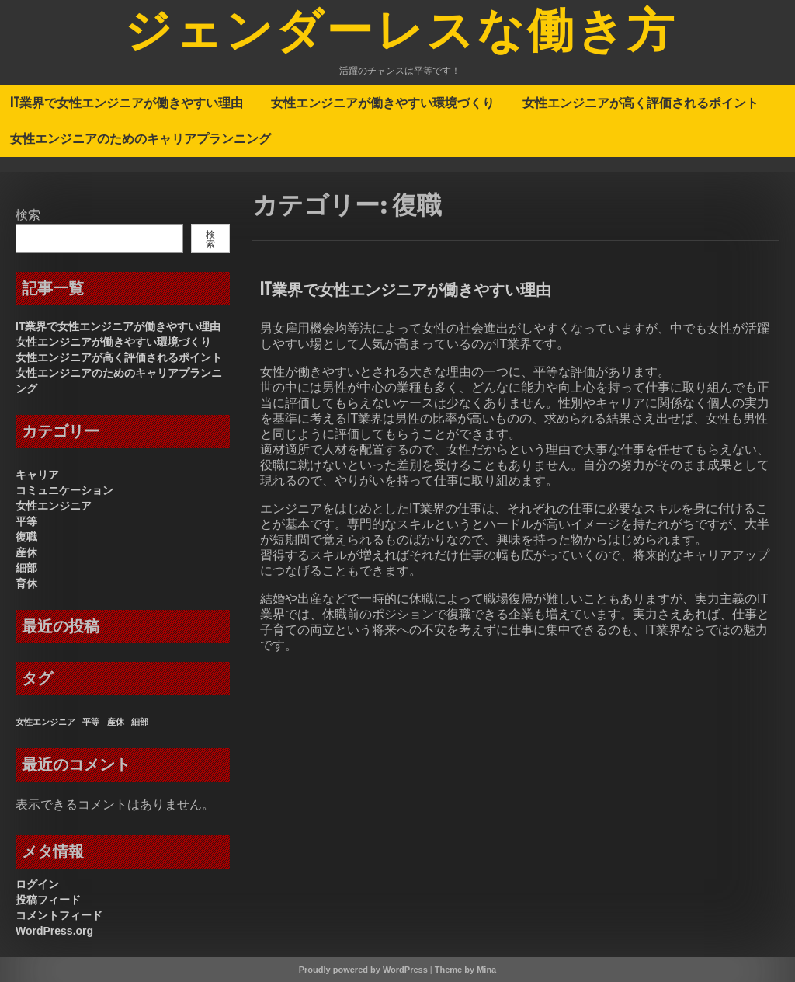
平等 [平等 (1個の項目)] (90, 721)
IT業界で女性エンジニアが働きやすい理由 (126, 102)
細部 (26, 568)
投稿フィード (48, 899)
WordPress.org (54, 931)
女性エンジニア (54, 506)
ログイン (37, 884)
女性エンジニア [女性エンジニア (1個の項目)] (45, 721)
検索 (28, 214)
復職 (26, 537)
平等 (26, 521)
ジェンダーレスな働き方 (400, 33)
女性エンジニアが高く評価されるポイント (640, 102)
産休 (26, 552)
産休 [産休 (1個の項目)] (115, 721)
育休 (26, 583)
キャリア (37, 474)
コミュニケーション (64, 490)
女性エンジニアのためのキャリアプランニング (140, 138)
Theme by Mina (465, 969)
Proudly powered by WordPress (363, 969)
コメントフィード (59, 915)
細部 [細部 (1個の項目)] (139, 721)
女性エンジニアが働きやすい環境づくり (383, 102)
